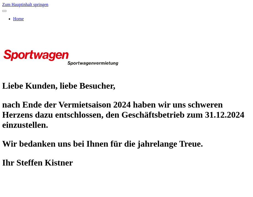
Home (18, 18)
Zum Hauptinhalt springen (25, 4)
